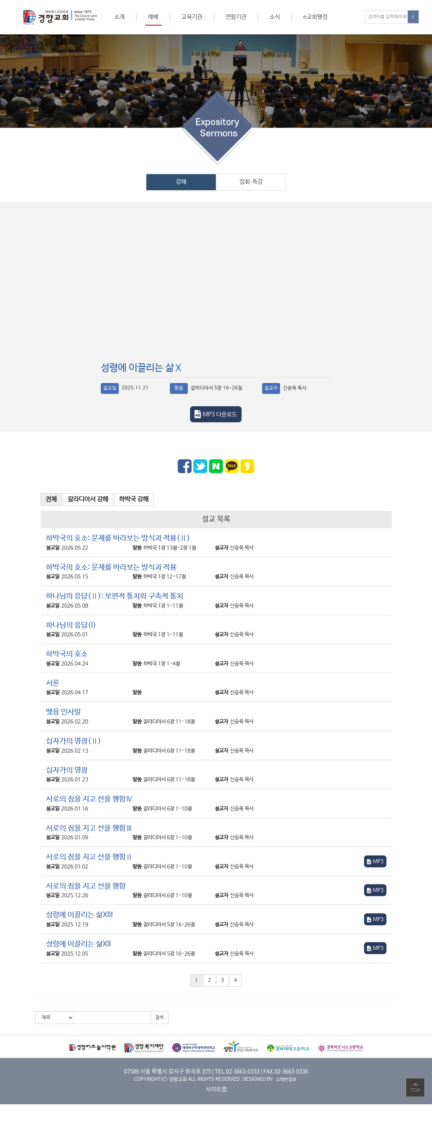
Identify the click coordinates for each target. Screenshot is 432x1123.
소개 (119, 17)
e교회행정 (315, 17)
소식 (275, 17)
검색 (159, 1017)
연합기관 (236, 17)
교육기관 (191, 17)
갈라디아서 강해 (88, 499)
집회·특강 (251, 181)
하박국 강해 (134, 499)
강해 (181, 181)
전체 (51, 499)
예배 (153, 17)
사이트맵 (216, 1089)
